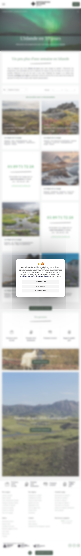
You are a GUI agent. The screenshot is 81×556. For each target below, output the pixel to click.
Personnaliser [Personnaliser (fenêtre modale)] (40, 291)
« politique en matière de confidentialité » (34, 276)
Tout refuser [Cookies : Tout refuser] (40, 286)
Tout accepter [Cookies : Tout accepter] (40, 282)
